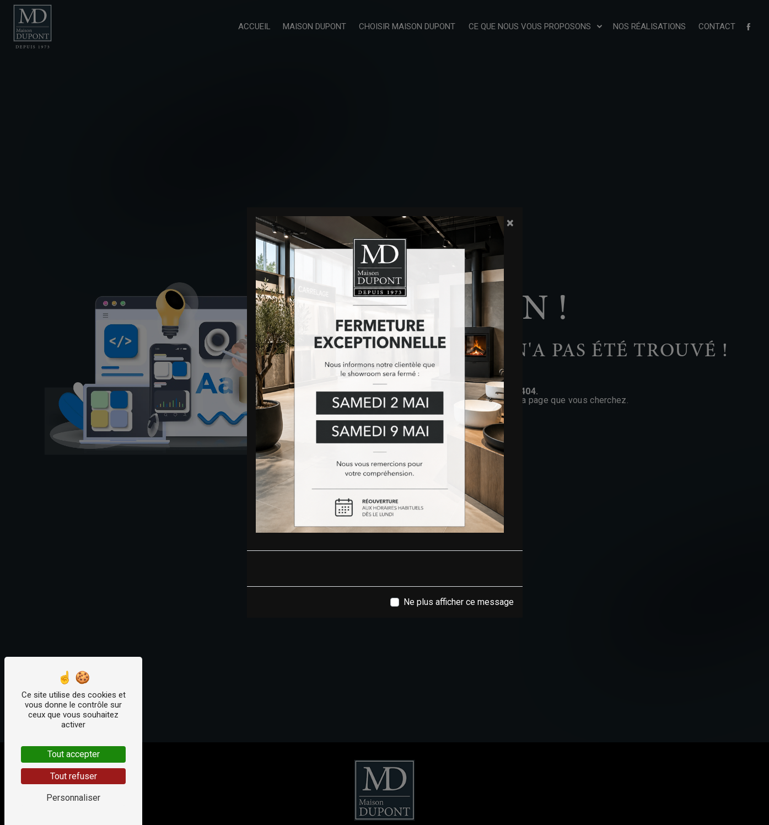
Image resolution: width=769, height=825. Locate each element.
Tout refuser (73, 776)
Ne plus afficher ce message (459, 602)
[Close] (510, 222)
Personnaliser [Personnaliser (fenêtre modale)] (73, 797)
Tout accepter (73, 754)
